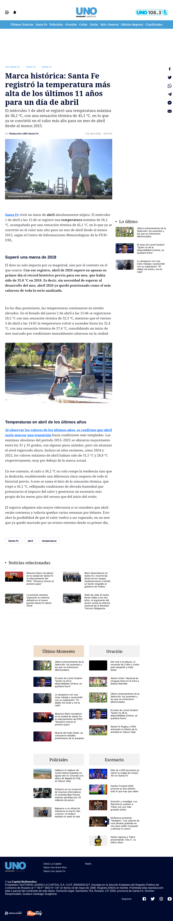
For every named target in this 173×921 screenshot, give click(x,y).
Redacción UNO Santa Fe (23, 133)
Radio (88, 863)
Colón (83, 24)
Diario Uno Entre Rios (55, 867)
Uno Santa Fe (12, 67)
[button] (7, 12)
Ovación (71, 24)
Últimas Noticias (22, 24)
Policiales (56, 24)
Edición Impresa (132, 24)
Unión (94, 24)
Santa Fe (41, 24)
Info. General (109, 24)
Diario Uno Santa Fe (54, 871)
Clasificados (154, 24)
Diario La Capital (52, 863)
